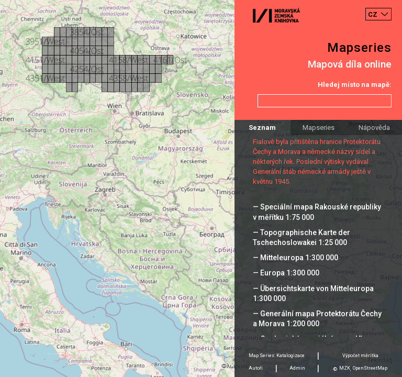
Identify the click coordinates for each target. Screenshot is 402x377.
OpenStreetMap (370, 368)
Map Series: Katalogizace (277, 355)
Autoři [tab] (256, 368)
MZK (344, 368)
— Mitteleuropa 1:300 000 (295, 257)
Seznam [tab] (262, 127)
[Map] (201, 188)
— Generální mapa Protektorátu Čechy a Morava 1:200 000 (317, 318)
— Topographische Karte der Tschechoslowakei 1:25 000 (301, 237)
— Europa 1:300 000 (286, 273)
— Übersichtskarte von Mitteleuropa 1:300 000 (313, 293)
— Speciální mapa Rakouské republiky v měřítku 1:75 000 (317, 212)
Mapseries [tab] (318, 127)
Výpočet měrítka (360, 355)
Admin (297, 368)
